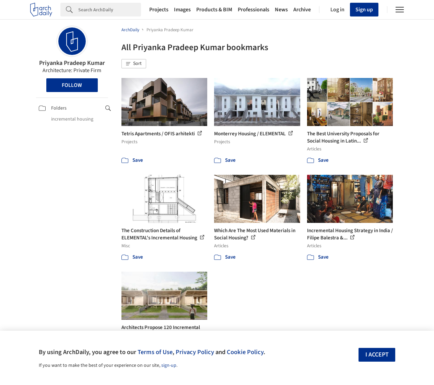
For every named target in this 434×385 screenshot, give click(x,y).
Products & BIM (214, 9)
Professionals (253, 9)
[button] (133, 64)
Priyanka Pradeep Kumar (72, 63)
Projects (158, 9)
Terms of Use (155, 352)
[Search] (109, 9)
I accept (377, 354)
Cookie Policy (245, 352)
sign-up (168, 365)
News (281, 9)
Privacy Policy (195, 352)
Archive (302, 9)
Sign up (364, 9)
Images (182, 9)
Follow (72, 85)
